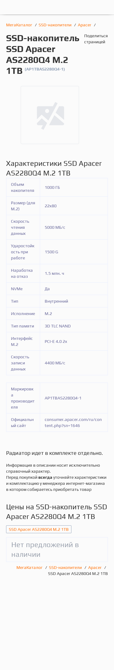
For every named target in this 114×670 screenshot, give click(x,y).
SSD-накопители (55, 24)
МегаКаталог (19, 24)
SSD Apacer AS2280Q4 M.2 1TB (39, 529)
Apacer (85, 24)
